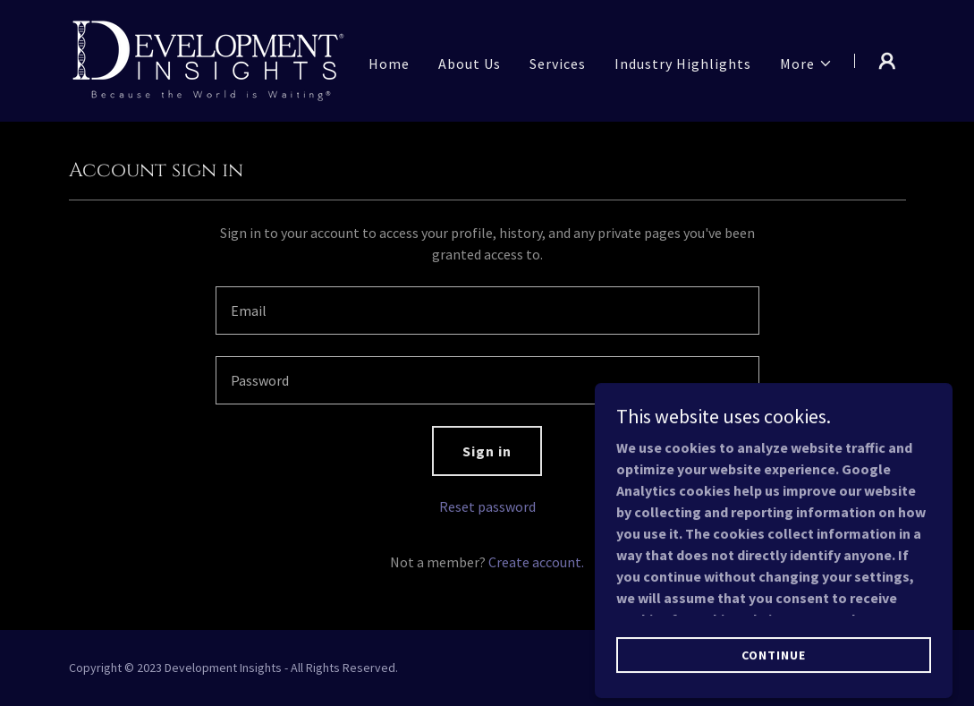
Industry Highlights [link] (682, 63)
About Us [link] (469, 63)
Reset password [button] (487, 506)
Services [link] (557, 63)
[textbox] (487, 310)
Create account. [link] (536, 562)
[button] (806, 63)
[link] (208, 59)
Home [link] (389, 63)
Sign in (487, 451)
